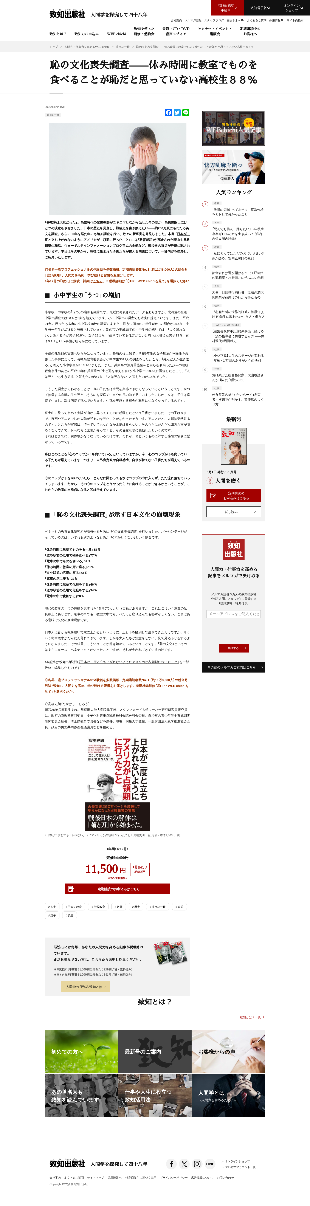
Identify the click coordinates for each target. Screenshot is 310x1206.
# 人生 (52, 907)
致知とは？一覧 (250, 1017)
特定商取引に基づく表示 (141, 1177)
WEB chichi (116, 33)
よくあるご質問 (74, 1177)
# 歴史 (136, 907)
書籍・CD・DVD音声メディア (175, 31)
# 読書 (69, 915)
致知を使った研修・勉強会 (144, 31)
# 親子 (52, 915)
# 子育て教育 (74, 907)
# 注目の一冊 (158, 907)
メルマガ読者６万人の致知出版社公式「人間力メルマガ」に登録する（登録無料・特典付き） (234, 598)
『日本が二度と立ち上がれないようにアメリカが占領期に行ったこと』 (129, 661)
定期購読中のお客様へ (250, 31)
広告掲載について (202, 1177)
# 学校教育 (98, 907)
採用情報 (114, 1178)
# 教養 (118, 907)
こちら (97, 281)
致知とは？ (58, 33)
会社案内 (55, 1177)
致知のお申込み (86, 33)
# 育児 (179, 907)
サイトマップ (95, 1177)
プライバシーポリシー (174, 1177)
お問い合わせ (225, 1177)
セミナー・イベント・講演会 (215, 31)
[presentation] (239, 631)
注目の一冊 (53, 114)
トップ (54, 47)
